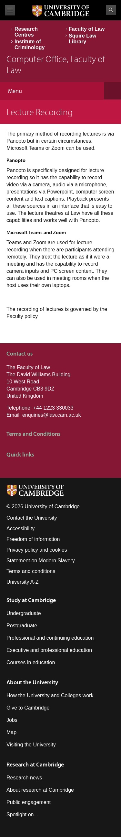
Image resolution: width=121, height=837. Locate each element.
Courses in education (30, 662)
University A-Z (22, 582)
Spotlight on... (22, 814)
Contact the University (31, 518)
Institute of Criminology (30, 44)
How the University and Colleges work (49, 695)
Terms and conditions (30, 571)
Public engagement (28, 802)
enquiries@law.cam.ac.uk (51, 415)
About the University (32, 682)
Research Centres (26, 32)
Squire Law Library (82, 38)
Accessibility (20, 528)
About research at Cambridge (40, 790)
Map (11, 732)
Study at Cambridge (31, 600)
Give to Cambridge (27, 707)
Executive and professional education (49, 650)
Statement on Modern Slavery (40, 560)
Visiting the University (31, 744)
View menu (10, 10)
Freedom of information (33, 539)
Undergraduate (23, 613)
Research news (24, 777)
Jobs (11, 720)
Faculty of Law (87, 29)
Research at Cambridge (35, 764)
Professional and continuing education (50, 638)
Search (111, 10)
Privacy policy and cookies (36, 550)
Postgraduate (21, 625)
